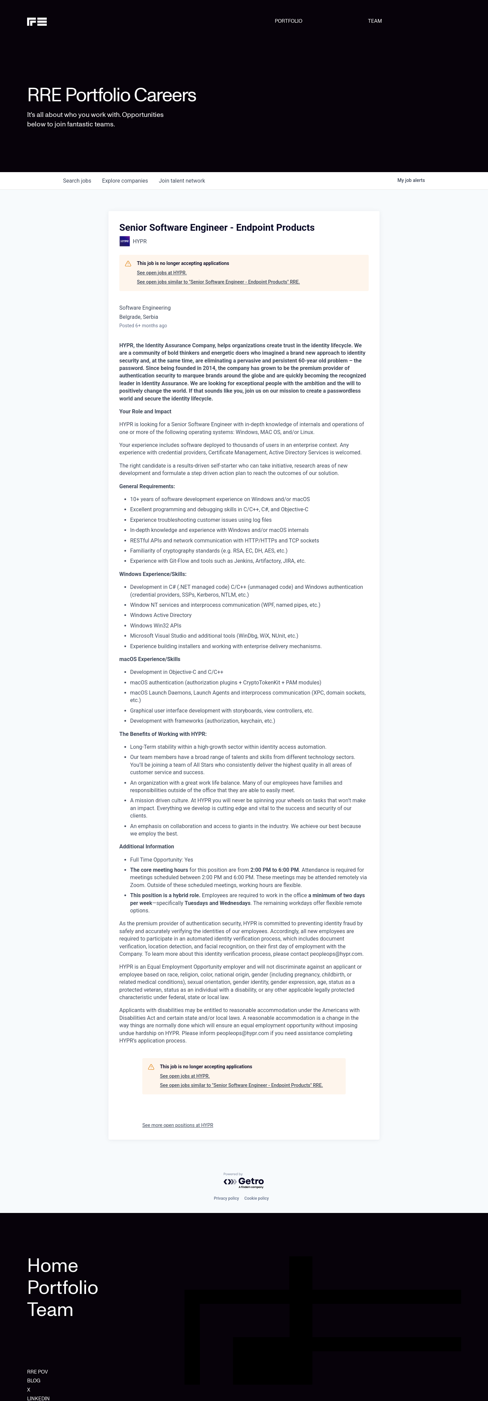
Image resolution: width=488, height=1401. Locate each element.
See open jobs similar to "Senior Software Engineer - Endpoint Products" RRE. (218, 282)
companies (125, 181)
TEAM (375, 21)
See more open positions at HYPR (177, 1125)
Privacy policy (226, 1198)
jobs (77, 181)
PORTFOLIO (288, 21)
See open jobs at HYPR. (162, 272)
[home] (58, 21)
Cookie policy (256, 1198)
